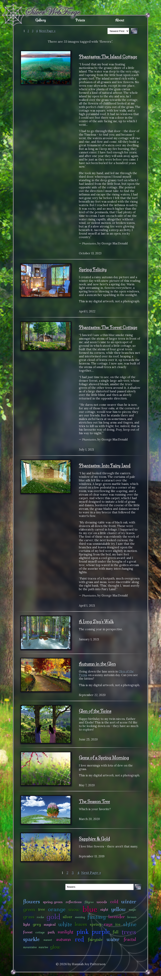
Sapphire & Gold (94, 838)
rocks (40, 917)
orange (56, 909)
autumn (63, 939)
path (51, 932)
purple (101, 932)
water (113, 939)
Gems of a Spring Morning (104, 757)
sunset (48, 940)
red (79, 939)
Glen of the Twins (95, 711)
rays (108, 924)
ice (118, 924)
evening (80, 917)
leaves (81, 924)
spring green (53, 902)
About (119, 20)
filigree (89, 902)
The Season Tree (94, 801)
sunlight (65, 932)
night (104, 909)
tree (41, 909)
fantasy (96, 916)
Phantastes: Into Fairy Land (104, 465)
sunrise (43, 947)
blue (89, 909)
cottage (40, 932)
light (26, 924)
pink (83, 932)
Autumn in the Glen (97, 663)
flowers (31, 901)
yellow (118, 909)
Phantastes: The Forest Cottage (108, 327)
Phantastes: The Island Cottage (108, 56)
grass (28, 917)
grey (37, 924)
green (29, 909)
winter (128, 901)
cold (114, 901)
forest (27, 932)
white (65, 924)
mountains (30, 947)
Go (138, 886)
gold (53, 916)
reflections (74, 902)
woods (102, 902)
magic (132, 909)
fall (115, 932)
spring (95, 924)
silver (67, 916)
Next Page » (47, 31)
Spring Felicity (93, 269)
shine (129, 924)
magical (50, 924)
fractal (130, 939)
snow (74, 909)
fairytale (95, 939)
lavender (116, 916)
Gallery (40, 20)
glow (55, 947)
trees (129, 932)
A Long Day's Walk (96, 621)
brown (131, 917)
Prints (80, 20)
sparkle (31, 939)
